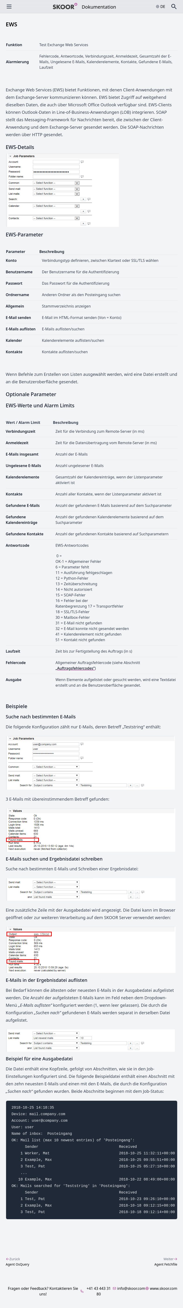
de (160, 6)
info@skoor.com (129, 1288)
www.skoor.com (161, 1288)
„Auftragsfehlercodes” (75, 668)
